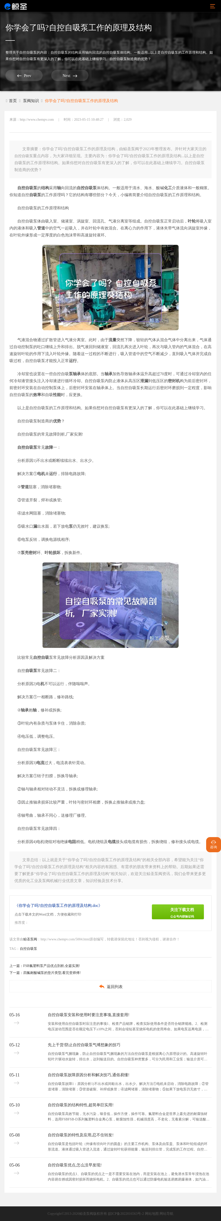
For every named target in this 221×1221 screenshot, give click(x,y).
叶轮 (192, 221)
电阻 (72, 842)
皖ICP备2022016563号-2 (126, 1214)
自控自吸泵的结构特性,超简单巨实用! (80, 1105)
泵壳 (25, 553)
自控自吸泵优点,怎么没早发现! (75, 1165)
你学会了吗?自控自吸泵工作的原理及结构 (81, 101)
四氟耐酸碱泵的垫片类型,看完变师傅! (52, 973)
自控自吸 (85, 188)
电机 (41, 474)
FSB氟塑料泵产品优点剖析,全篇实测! (51, 966)
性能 (57, 395)
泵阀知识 (31, 101)
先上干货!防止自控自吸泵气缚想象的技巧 (84, 1045)
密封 (172, 381)
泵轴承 (75, 374)
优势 (57, 421)
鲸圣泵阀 (30, 939)
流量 (112, 340)
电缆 (112, 842)
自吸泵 (35, 195)
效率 (37, 395)
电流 (40, 763)
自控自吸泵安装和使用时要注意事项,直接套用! (88, 1015)
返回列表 (111, 986)
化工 (168, 188)
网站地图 (152, 1214)
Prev (24, 75)
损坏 (56, 553)
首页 (11, 101)
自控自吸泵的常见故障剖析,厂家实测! (50, 434)
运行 (73, 361)
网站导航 (166, 1214)
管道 (41, 228)
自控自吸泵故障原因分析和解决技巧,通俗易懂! (88, 1075)
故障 (49, 447)
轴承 (108, 374)
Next (70, 75)
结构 (45, 188)
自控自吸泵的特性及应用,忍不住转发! (80, 1135)
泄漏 (144, 381)
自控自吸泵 (28, 52)
